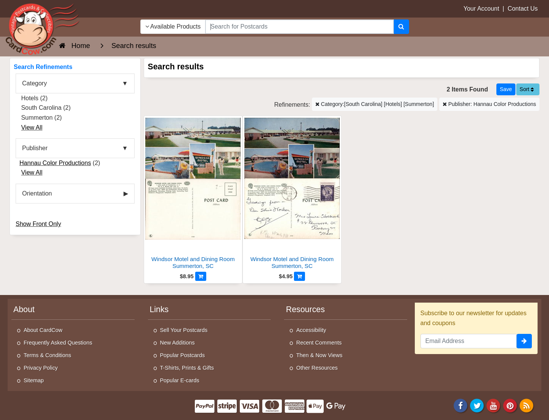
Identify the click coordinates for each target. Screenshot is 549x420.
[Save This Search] (505, 89)
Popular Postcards (182, 355)
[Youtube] (494, 405)
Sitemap (34, 380)
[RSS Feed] (526, 405)
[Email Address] (469, 341)
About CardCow (43, 330)
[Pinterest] (510, 405)
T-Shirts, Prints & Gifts (187, 368)
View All (31, 127)
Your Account (481, 8)
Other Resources (317, 368)
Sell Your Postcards (184, 330)
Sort (527, 89)
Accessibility (311, 330)
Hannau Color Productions (55, 163)
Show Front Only (38, 224)
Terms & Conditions (47, 355)
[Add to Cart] (200, 276)
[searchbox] (299, 26)
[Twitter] (477, 405)
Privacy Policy (41, 368)
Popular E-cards (179, 380)
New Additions (177, 343)
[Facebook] (461, 405)
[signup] (524, 341)
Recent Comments (319, 343)
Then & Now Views (319, 355)
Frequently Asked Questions (58, 343)
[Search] (401, 26)
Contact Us (522, 8)
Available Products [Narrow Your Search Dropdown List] (173, 26)
